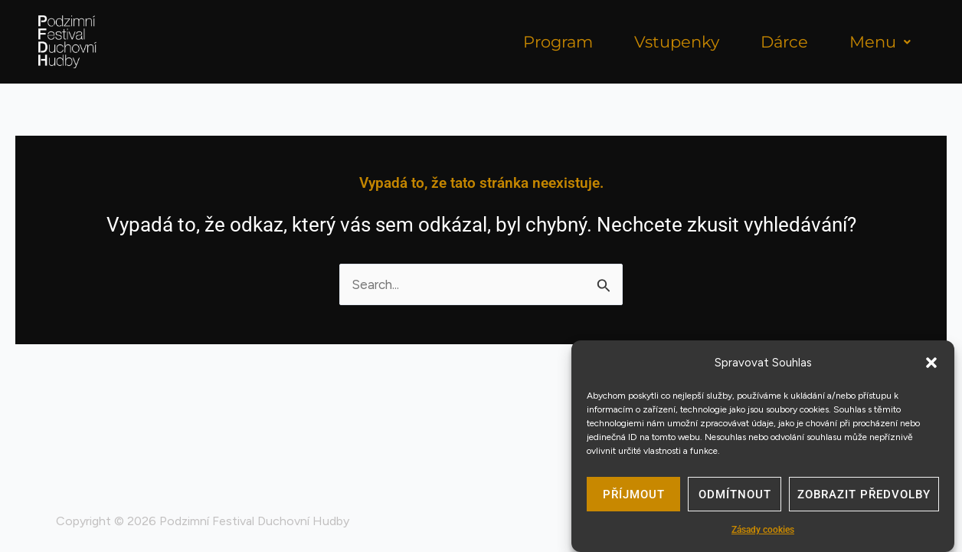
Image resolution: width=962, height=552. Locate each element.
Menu (880, 41)
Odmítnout (735, 498)
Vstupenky (676, 41)
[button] (931, 367)
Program (558, 41)
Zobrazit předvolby (864, 498)
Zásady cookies (762, 534)
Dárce (784, 41)
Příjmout (634, 498)
